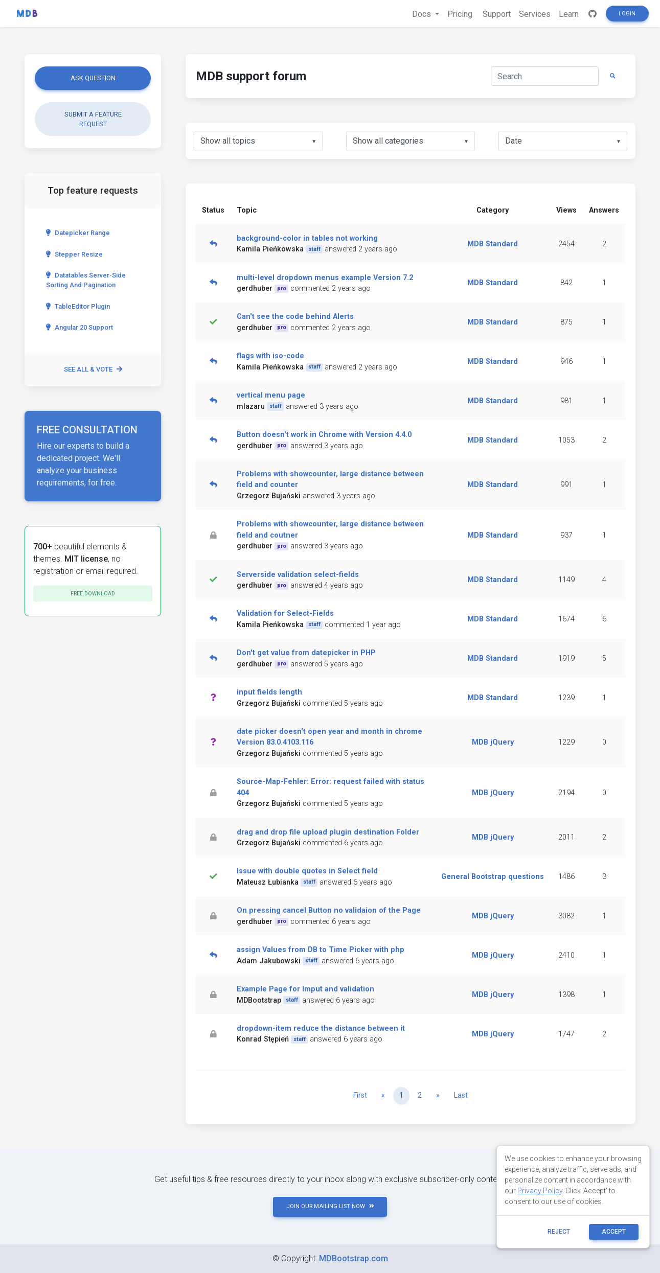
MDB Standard (492, 244)
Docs (422, 14)
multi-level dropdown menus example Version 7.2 (325, 277)
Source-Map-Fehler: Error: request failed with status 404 (330, 787)
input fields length (269, 692)
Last (461, 1095)
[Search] (545, 76)
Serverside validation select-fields (298, 574)
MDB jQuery (493, 742)
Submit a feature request (93, 119)
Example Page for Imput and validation (305, 989)
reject (559, 1231)
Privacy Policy (539, 1191)
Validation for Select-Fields (285, 613)
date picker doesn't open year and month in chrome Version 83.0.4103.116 (329, 737)
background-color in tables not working (307, 238)
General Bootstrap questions (492, 876)
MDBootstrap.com (353, 1258)
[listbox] (258, 141)
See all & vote (93, 369)
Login (627, 13)
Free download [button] (93, 593)
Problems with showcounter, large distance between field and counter (330, 480)
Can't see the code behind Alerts (295, 316)
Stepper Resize (74, 254)
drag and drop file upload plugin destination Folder (328, 832)
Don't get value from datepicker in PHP (306, 653)
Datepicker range (78, 233)
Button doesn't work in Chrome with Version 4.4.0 (324, 434)
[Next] (438, 1095)
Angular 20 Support (79, 327)
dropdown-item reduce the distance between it (321, 1028)
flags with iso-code (270, 356)
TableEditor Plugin (78, 306)
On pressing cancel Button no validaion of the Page (329, 910)
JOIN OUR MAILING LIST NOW (330, 1206)
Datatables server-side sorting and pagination (86, 280)
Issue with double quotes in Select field (307, 871)
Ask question (93, 78)
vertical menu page (271, 395)
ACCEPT (614, 1231)
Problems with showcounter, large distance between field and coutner (330, 530)
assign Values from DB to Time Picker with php (320, 949)
